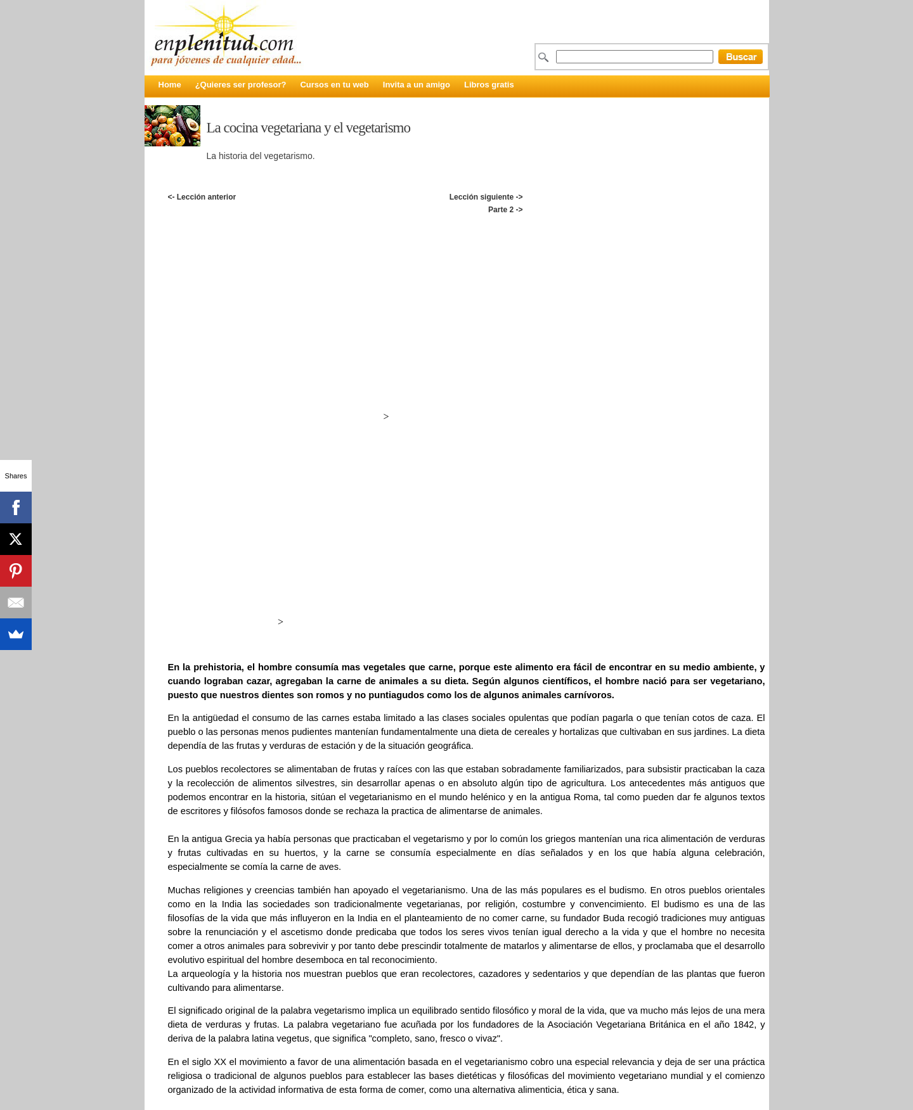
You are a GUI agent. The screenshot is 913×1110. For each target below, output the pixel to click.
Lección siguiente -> (486, 197)
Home (170, 84)
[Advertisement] (466, 229)
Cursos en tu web (334, 84)
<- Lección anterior (201, 197)
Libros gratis (489, 84)
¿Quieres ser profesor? (241, 84)
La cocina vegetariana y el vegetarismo (309, 128)
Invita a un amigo (416, 84)
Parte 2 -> (505, 209)
